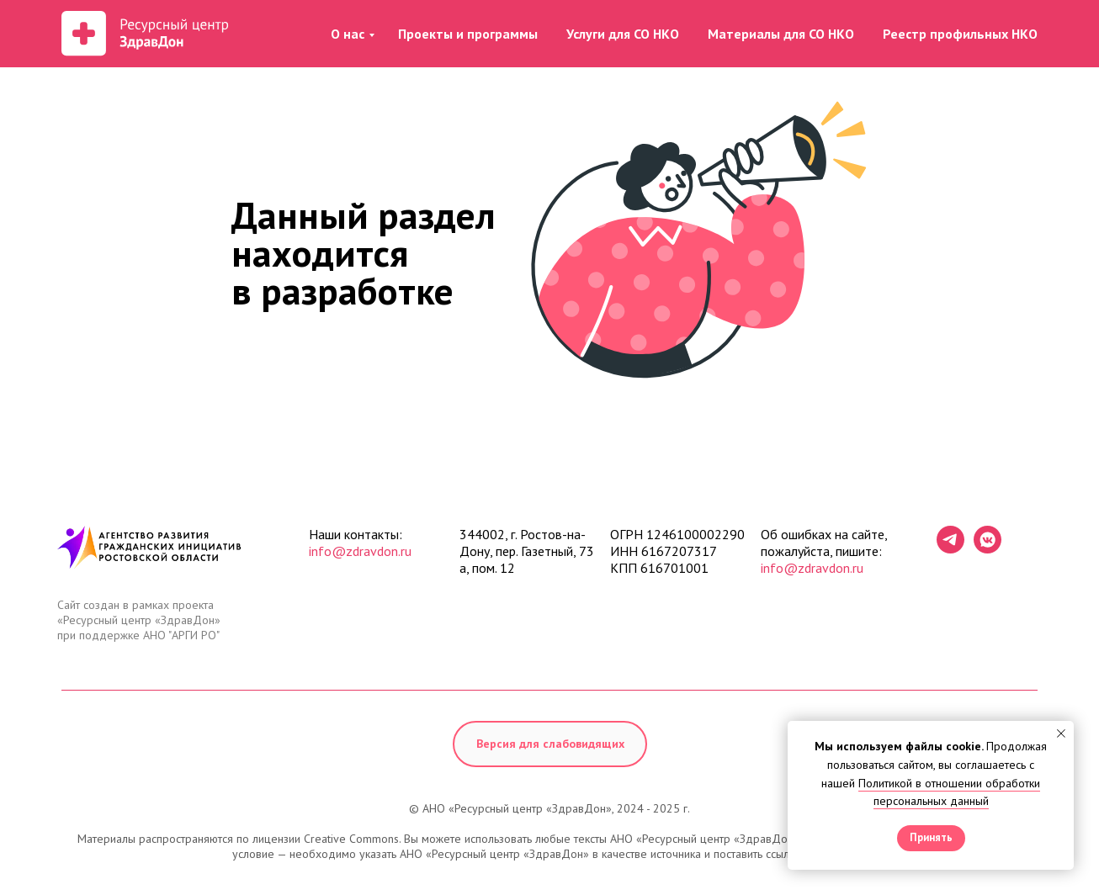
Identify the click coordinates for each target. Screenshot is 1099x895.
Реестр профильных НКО (960, 33)
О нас (347, 33)
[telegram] (950, 549)
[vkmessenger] (987, 549)
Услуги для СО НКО (622, 33)
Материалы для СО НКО (781, 33)
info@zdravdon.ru (360, 551)
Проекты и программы (468, 33)
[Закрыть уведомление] (1061, 733)
